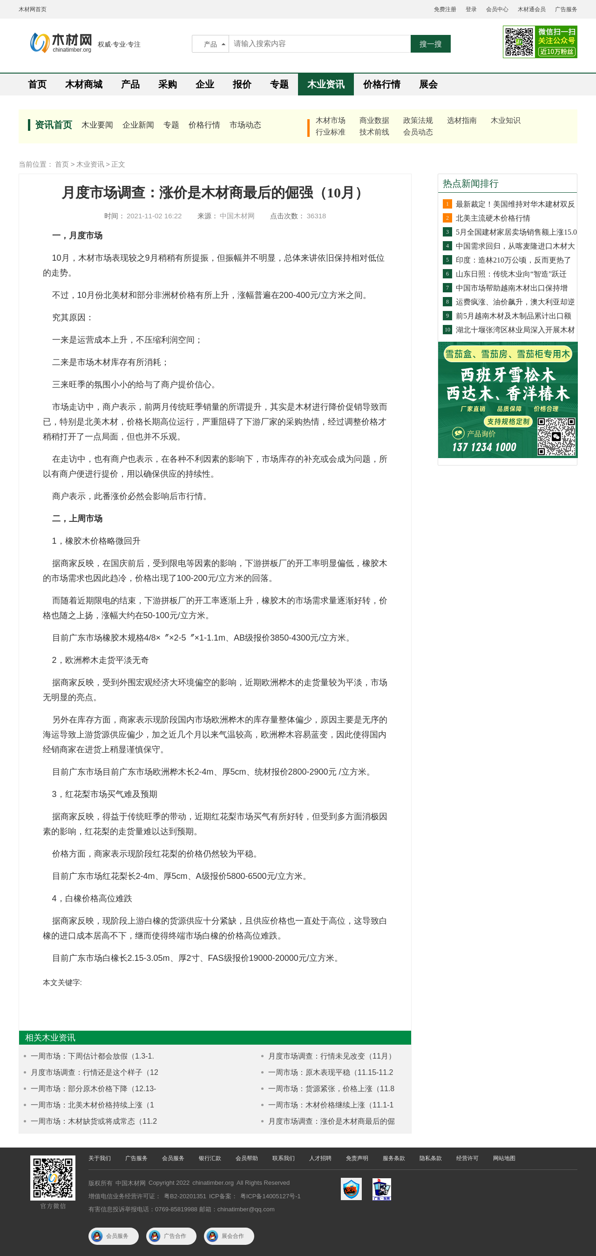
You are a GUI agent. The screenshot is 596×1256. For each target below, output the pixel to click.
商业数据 (374, 120)
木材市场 (330, 120)
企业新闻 (138, 125)
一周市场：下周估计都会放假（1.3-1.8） (86, 1056)
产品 (210, 44)
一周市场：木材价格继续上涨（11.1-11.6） (325, 1105)
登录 (471, 9)
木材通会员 (532, 9)
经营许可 (467, 1158)
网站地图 (504, 1158)
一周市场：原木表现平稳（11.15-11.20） (325, 1072)
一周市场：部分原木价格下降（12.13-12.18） (87, 1089)
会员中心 (497, 9)
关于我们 (99, 1158)
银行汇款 (210, 1158)
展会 (428, 84)
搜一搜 (431, 44)
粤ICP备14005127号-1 (270, 1196)
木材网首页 (33, 9)
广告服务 (566, 9)
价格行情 (381, 84)
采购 (167, 84)
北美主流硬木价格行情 (493, 218)
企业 (205, 84)
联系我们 (283, 1158)
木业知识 (506, 120)
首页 (37, 84)
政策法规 (418, 120)
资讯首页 (53, 125)
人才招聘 (320, 1158)
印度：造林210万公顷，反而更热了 (513, 260)
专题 (279, 84)
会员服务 (173, 1158)
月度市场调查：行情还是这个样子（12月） (88, 1072)
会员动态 (418, 132)
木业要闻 (97, 125)
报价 (242, 84)
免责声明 (357, 1158)
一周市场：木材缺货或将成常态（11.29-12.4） (88, 1121)
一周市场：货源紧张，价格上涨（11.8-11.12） (325, 1089)
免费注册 (445, 9)
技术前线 (374, 132)
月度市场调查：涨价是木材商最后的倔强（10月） (326, 1121)
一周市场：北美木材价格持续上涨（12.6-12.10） (86, 1105)
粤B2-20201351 (185, 1196)
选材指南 (462, 120)
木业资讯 (326, 84)
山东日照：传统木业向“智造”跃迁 (511, 274)
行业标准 (330, 132)
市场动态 (245, 125)
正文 (118, 164)
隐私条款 (431, 1158)
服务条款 (394, 1158)
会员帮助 (247, 1158)
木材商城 (83, 84)
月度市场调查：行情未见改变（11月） (332, 1056)
